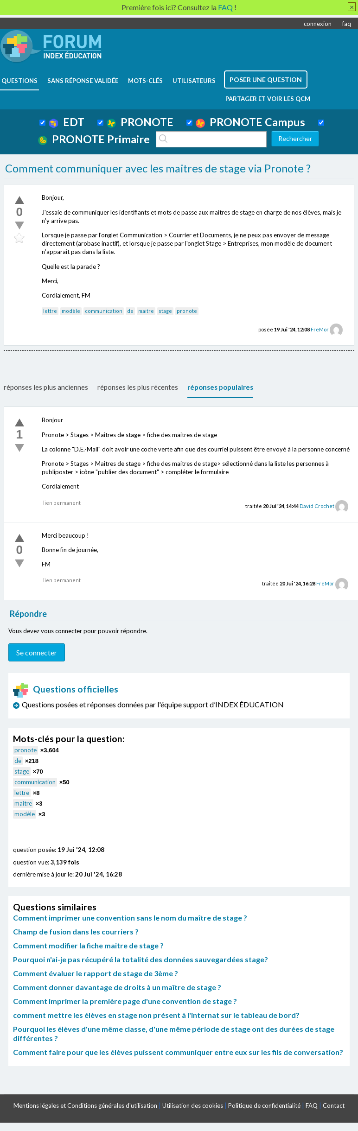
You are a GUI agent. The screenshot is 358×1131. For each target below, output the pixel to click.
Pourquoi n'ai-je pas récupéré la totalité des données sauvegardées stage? (140, 959)
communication (103, 311)
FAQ (312, 1105)
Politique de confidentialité (264, 1105)
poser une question (266, 79)
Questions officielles (66, 689)
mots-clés (145, 80)
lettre (50, 311)
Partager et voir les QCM (267, 98)
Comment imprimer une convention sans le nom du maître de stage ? (130, 917)
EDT (66, 121)
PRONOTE (140, 121)
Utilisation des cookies (192, 1105)
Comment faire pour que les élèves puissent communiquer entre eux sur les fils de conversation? (178, 1052)
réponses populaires (220, 387)
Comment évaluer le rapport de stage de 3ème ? (95, 973)
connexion (318, 23)
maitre (146, 311)
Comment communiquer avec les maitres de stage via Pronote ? (158, 168)
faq (346, 23)
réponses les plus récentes (137, 387)
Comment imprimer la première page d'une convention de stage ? (125, 1001)
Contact (334, 1105)
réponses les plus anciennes (46, 387)
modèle (71, 311)
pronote (187, 311)
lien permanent (62, 503)
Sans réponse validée (82, 80)
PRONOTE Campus (250, 121)
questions (19, 80)
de (130, 311)
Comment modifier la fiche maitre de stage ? (88, 945)
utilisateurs (194, 80)
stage (165, 311)
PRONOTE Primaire (94, 139)
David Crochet (317, 506)
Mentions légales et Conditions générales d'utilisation (85, 1105)
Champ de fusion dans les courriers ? (76, 931)
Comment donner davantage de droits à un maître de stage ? (117, 987)
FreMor (320, 329)
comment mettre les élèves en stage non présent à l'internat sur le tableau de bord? (156, 1014)
